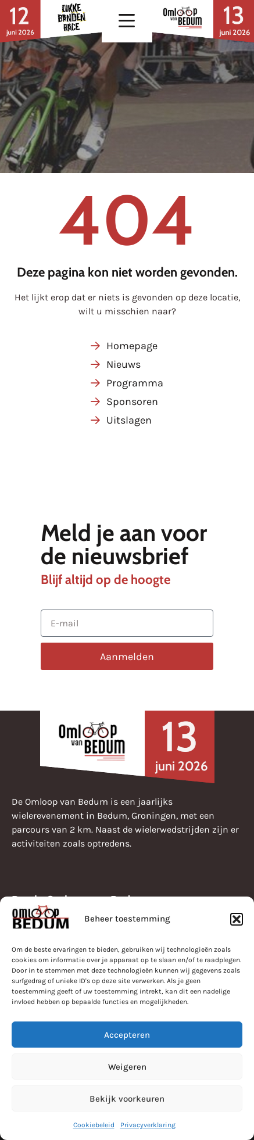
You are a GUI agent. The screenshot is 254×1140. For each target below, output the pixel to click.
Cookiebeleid (94, 1125)
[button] (236, 919)
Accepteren (127, 1035)
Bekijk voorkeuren (127, 1099)
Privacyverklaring (148, 1125)
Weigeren (127, 1067)
